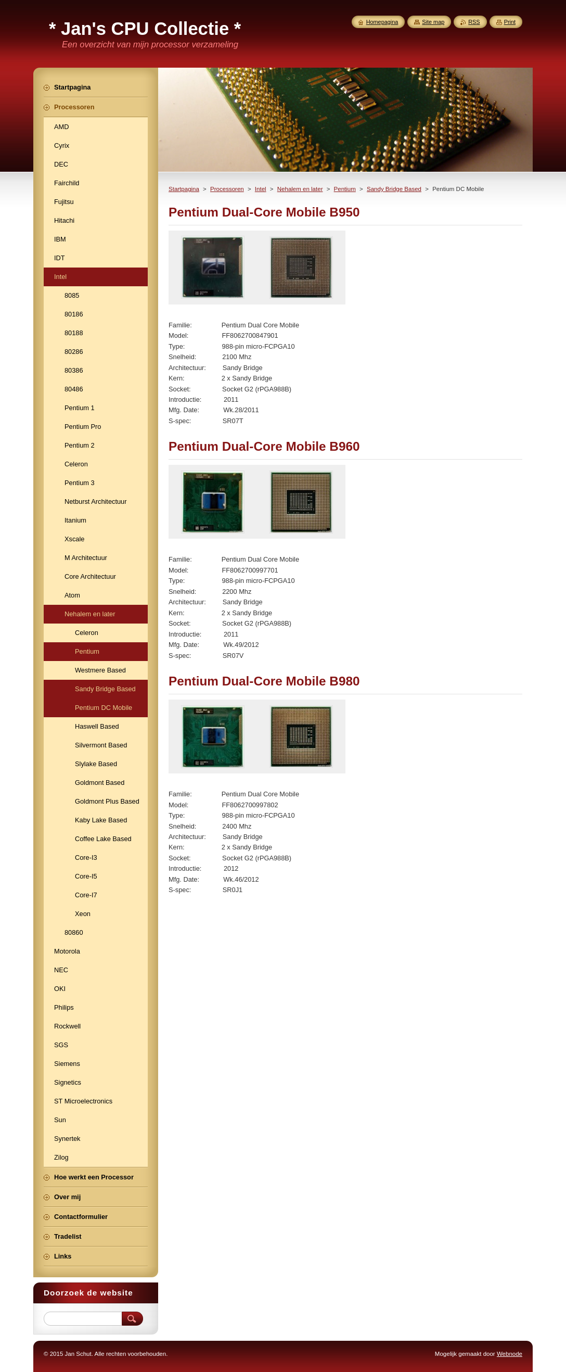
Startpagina (184, 189)
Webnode (509, 1354)
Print (510, 22)
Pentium (345, 189)
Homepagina (382, 22)
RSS (474, 22)
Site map (433, 22)
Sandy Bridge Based (394, 189)
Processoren (227, 189)
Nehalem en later (300, 189)
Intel (260, 189)
